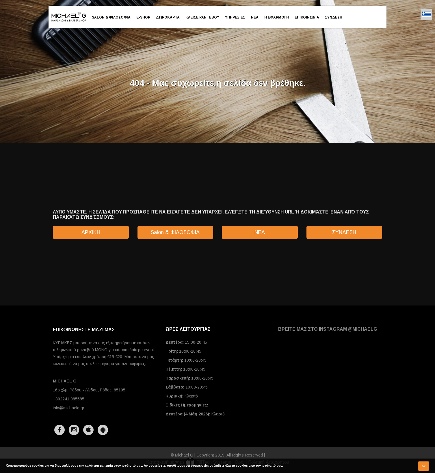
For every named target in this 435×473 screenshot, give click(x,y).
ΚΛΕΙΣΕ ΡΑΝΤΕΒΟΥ (202, 17)
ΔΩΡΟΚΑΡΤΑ (168, 17)
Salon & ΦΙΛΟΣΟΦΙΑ (111, 17)
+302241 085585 (68, 399)
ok (423, 466)
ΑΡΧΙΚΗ (90, 232)
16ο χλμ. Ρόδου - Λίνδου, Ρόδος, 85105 (89, 390)
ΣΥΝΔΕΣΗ (333, 17)
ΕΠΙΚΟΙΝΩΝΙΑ (307, 17)
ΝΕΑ (255, 17)
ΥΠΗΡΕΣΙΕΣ (235, 17)
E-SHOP (143, 17)
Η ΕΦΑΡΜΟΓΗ (276, 17)
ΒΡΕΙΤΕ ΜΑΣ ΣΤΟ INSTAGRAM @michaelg (327, 329)
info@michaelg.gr (68, 408)
